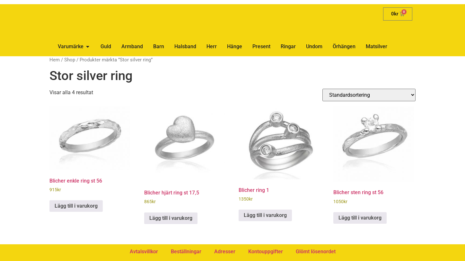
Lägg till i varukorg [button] (76, 206)
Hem (54, 60)
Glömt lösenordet (316, 251)
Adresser (224, 251)
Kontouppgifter (265, 251)
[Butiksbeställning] (369, 95)
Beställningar (186, 251)
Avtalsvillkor (144, 251)
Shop (69, 60)
